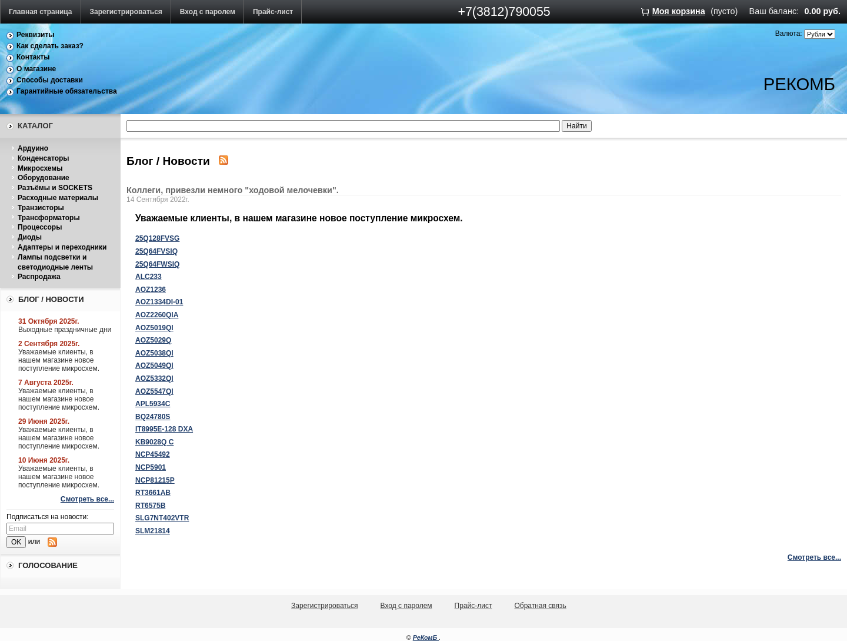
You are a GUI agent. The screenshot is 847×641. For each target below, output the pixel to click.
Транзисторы (41, 208)
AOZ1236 (150, 289)
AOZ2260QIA (156, 315)
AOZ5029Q (153, 340)
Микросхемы (40, 168)
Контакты (33, 57)
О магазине (36, 69)
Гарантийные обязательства (66, 91)
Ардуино (33, 148)
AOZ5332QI (154, 378)
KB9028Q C (154, 442)
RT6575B (150, 505)
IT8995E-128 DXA (164, 429)
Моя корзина (678, 11)
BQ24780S (152, 417)
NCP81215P (155, 480)
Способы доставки (49, 80)
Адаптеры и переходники (62, 247)
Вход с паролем (207, 12)
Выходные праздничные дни (64, 330)
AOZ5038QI (154, 353)
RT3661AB (153, 493)
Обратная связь (540, 606)
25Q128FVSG (157, 238)
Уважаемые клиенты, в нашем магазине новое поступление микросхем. (58, 360)
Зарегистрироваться (126, 12)
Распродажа (39, 277)
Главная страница (40, 12)
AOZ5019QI (154, 328)
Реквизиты (35, 35)
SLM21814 (152, 531)
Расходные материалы (58, 198)
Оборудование (43, 178)
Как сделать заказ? (50, 46)
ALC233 (148, 277)
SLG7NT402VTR (162, 518)
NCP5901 (150, 467)
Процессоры (40, 227)
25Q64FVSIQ (156, 251)
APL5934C (152, 404)
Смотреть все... (87, 499)
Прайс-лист (273, 12)
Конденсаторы (43, 158)
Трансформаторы (49, 218)
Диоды (30, 237)
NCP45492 (152, 454)
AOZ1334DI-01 (159, 302)
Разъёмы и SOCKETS (55, 188)
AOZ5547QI (154, 391)
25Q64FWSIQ (157, 264)
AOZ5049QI (154, 365)
